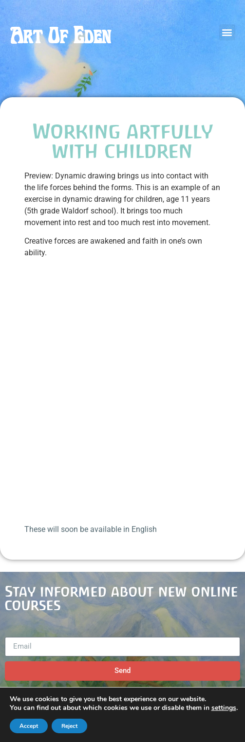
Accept (28, 726)
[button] (227, 32)
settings (223, 708)
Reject (69, 726)
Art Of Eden (60, 36)
